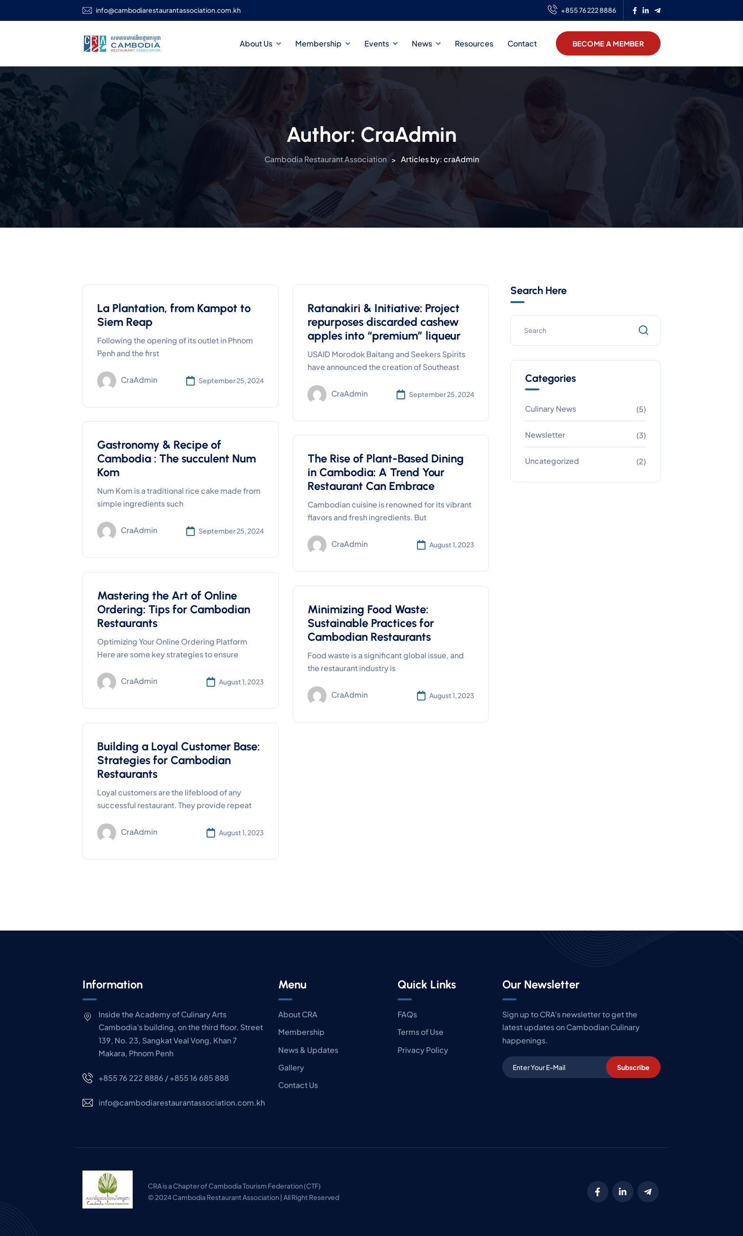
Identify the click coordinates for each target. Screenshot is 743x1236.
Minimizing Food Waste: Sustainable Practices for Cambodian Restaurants (371, 623)
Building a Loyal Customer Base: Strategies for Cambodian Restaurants (178, 760)
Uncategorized (552, 461)
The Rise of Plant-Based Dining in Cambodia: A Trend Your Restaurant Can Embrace (386, 472)
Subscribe (633, 1067)
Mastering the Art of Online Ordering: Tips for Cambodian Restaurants (173, 609)
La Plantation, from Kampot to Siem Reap (174, 315)
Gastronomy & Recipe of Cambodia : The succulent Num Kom (176, 458)
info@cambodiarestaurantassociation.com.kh (168, 10)
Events (376, 43)
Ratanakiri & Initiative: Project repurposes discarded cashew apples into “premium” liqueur (384, 321)
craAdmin (127, 380)
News (422, 43)
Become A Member (608, 43)
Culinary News (550, 409)
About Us (256, 43)
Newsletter (545, 435)
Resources (474, 43)
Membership (318, 43)
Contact (522, 43)
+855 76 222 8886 (582, 10)
